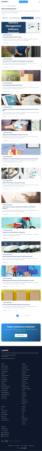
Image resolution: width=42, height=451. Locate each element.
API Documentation (4, 414)
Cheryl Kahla (6, 140)
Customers (24, 410)
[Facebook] (17, 448)
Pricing (23, 412)
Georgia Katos (6, 214)
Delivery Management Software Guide (12, 37)
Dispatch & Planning (4, 375)
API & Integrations (4, 379)
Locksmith (23, 392)
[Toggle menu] (40, 2)
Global (6, 441)
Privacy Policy (17, 445)
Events (23, 416)
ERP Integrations (4, 381)
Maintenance (24, 394)
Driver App (3, 373)
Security (23, 422)
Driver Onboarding (4, 388)
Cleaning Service (25, 379)
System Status (10, 445)
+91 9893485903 (6, 434)
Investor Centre (24, 418)
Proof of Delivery (4, 369)
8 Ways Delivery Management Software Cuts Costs (15, 134)
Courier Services (25, 366)
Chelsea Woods (6, 43)
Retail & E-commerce (25, 369)
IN (20, 441)
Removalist (24, 400)
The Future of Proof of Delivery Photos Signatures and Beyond (18, 61)
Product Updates (4, 418)
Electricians (24, 381)
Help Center (3, 416)
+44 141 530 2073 (6, 432)
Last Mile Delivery (4, 390)
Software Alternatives (5, 420)
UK (18, 441)
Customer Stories (4, 410)
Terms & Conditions (24, 445)
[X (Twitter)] (20, 448)
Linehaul (23, 390)
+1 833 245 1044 (6, 436)
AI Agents (3, 383)
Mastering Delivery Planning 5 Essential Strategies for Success (18, 280)
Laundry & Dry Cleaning (26, 388)
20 (24, 315)
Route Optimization (15, 18)
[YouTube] (22, 448)
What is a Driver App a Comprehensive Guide (14, 182)
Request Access (23, 1)
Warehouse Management (5, 386)
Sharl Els (5, 116)
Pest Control (24, 396)
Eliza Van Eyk (6, 67)
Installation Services (25, 386)
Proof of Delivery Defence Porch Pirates (12, 85)
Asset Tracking (4, 398)
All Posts (5, 18)
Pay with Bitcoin (24, 420)
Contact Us (24, 423)
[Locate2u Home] (4, 2)
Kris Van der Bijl (6, 188)
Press (23, 414)
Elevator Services (25, 383)
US (11, 441)
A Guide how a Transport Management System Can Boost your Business (20, 158)
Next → (28, 315)
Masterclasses (3, 412)
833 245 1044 (5, 428)
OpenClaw (24, 403)
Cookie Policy (31, 445)
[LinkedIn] (25, 448)
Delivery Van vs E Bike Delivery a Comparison (14, 232)
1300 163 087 (5, 430)
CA (13, 441)
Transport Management (5, 394)
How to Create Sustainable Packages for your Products (16, 304)
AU (9, 441)
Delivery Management (27, 18)
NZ (16, 441)
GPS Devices (3, 377)
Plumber (23, 398)
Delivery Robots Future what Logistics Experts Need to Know (18, 256)
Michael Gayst (6, 91)
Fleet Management (4, 371)
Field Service (24, 371)
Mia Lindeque (6, 164)
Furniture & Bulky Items (26, 375)
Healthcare (24, 373)
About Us (23, 408)
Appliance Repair (25, 377)
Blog (2, 408)
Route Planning (4, 396)
